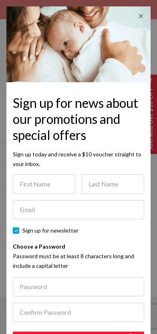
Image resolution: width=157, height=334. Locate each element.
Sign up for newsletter (50, 230)
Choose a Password (73, 256)
